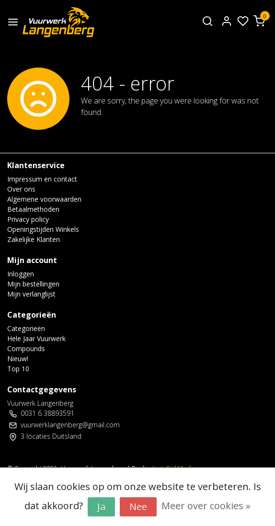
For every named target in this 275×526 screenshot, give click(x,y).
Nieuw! (17, 358)
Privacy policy (28, 219)
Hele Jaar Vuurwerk (36, 338)
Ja (101, 506)
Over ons (21, 189)
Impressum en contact (42, 178)
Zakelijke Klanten (33, 239)
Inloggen (20, 273)
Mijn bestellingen (33, 283)
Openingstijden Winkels (43, 229)
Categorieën (26, 328)
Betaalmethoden (33, 209)
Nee (138, 506)
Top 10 (18, 368)
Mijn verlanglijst (31, 293)
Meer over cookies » (206, 505)
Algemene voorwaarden (44, 199)
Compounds (26, 348)
